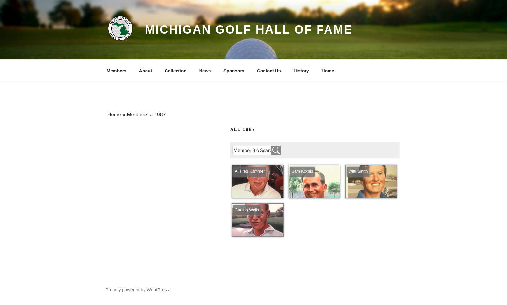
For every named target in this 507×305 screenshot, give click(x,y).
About (145, 70)
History (301, 70)
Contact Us (269, 70)
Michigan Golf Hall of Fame (248, 29)
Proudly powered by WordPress (137, 289)
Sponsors (233, 70)
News (205, 70)
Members (116, 70)
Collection (176, 70)
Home (328, 70)
